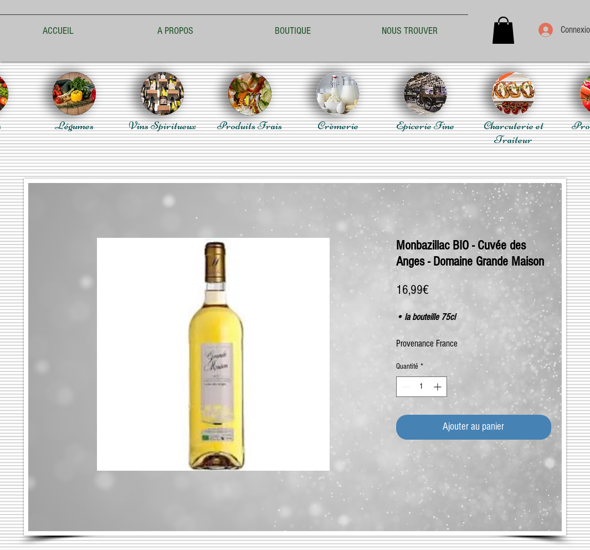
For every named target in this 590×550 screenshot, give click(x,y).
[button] (503, 30)
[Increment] (438, 386)
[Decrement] (405, 386)
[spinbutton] (422, 386)
